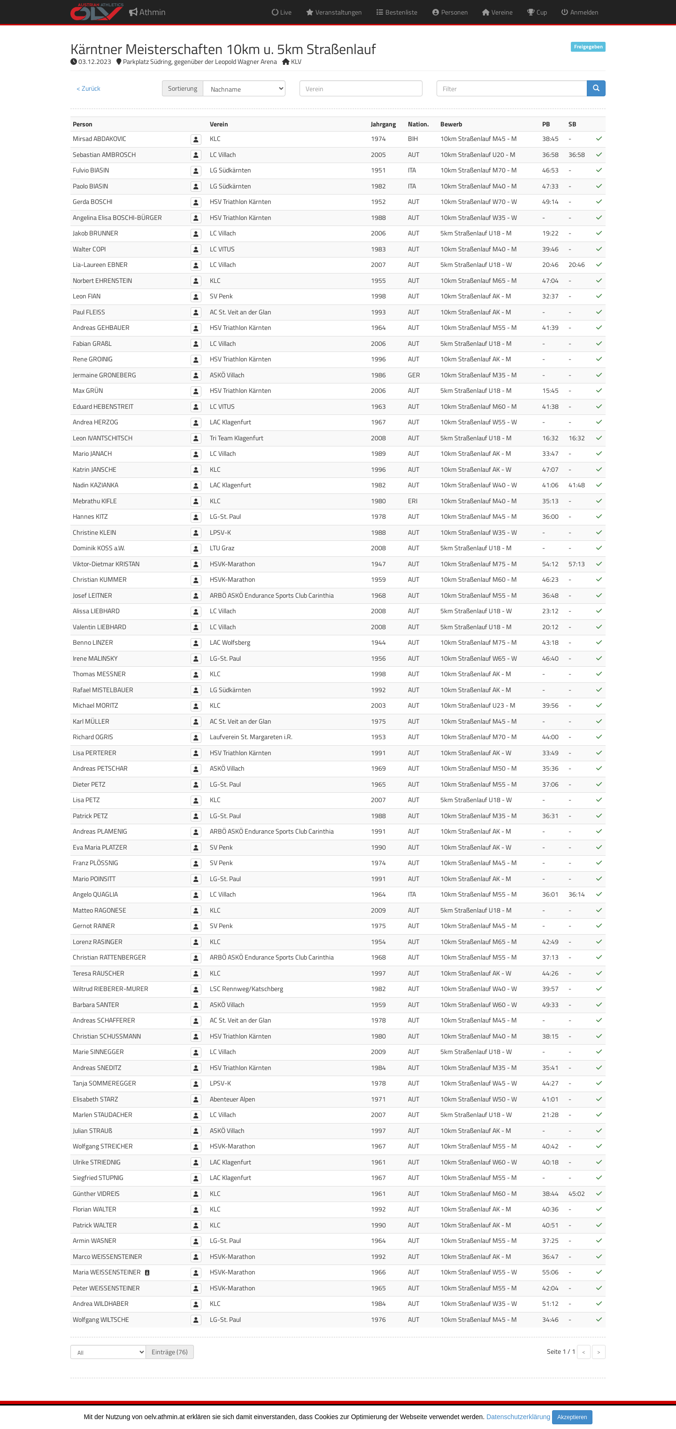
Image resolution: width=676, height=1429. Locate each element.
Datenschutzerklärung (518, 1417)
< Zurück (88, 88)
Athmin (147, 12)
